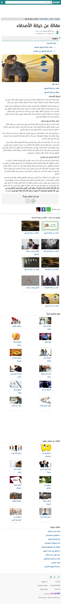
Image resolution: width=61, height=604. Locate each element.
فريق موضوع (44, 589)
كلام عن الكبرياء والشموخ (52, 558)
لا (27, 201)
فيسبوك (43, 209)
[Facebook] (58, 577)
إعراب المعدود (55, 562)
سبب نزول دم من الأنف (52, 554)
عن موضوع (44, 581)
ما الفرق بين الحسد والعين (51, 550)
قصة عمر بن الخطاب (54, 531)
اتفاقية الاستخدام (55, 585)
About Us (57, 589)
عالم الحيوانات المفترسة (52, 543)
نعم (33, 201)
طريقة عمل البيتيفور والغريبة (50, 547)
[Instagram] (50, 577)
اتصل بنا (58, 581)
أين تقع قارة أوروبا (54, 539)
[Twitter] (54, 577)
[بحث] (50, 2)
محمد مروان (39, 31)
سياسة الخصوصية (43, 585)
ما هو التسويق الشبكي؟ (52, 566)
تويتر (38, 209)
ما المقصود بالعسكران (53, 535)
